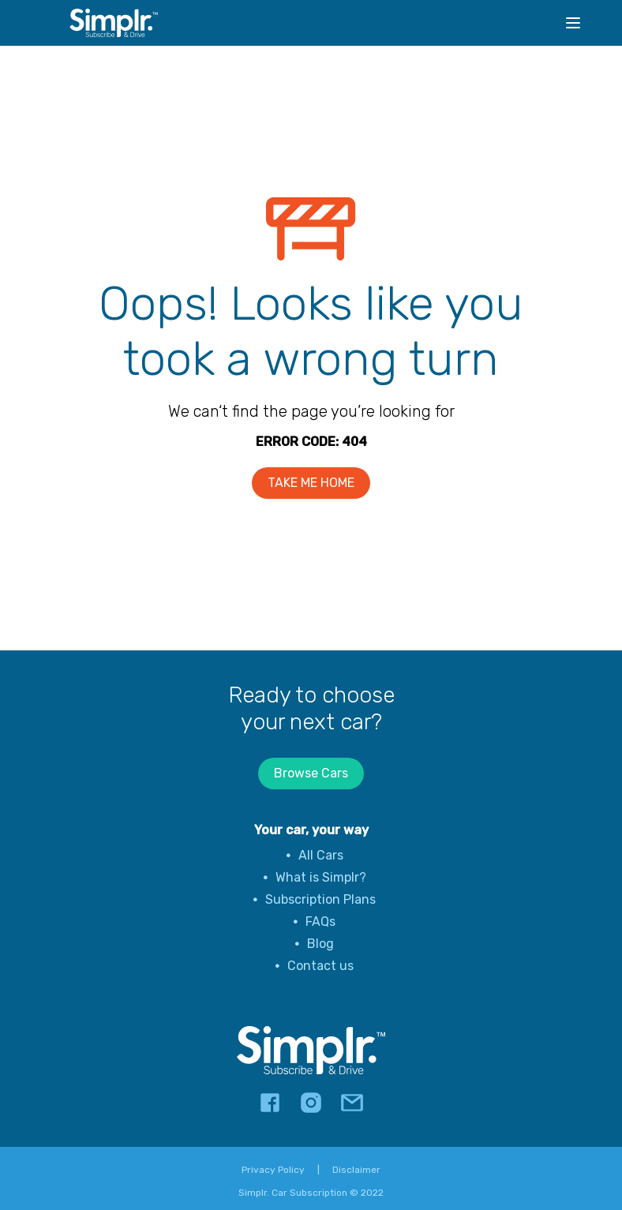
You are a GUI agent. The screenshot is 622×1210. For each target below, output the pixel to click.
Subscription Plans (320, 899)
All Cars (320, 855)
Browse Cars (311, 773)
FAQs (320, 921)
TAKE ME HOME (311, 482)
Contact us (320, 965)
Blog (320, 943)
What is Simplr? (320, 877)
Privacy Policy (273, 1169)
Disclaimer (356, 1169)
